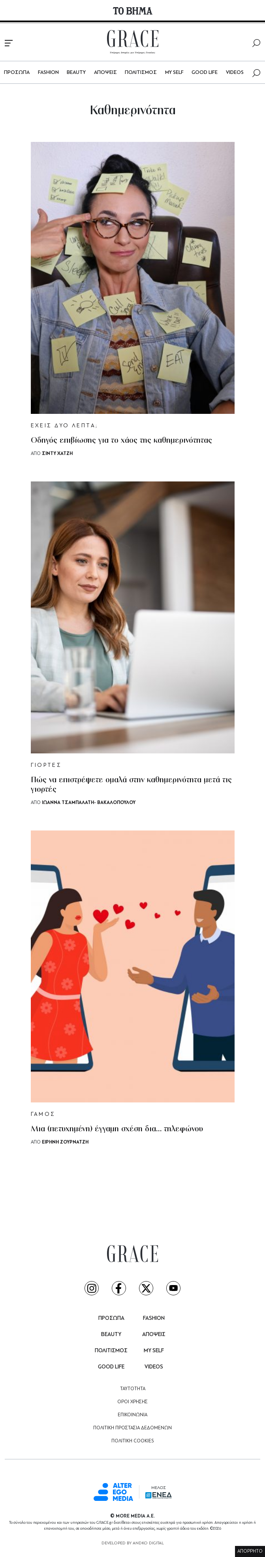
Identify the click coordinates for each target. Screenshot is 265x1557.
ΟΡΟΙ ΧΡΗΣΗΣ (132, 1402)
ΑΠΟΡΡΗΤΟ (250, 1551)
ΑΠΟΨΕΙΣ (105, 72)
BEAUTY (76, 72)
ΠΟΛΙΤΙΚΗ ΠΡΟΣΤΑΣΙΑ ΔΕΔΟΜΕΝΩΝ (132, 1428)
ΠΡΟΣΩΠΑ (17, 72)
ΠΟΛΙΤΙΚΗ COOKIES (132, 1441)
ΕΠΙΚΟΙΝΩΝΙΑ (132, 1415)
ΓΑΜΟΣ (43, 1114)
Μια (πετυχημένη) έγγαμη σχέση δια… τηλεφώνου (117, 1129)
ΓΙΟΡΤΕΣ (46, 765)
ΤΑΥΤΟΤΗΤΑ (132, 1389)
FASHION (48, 72)
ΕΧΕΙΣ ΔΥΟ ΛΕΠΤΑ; (64, 426)
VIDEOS (235, 72)
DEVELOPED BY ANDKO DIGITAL (132, 1543)
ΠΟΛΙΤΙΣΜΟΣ (141, 72)
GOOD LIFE (205, 72)
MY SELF (174, 72)
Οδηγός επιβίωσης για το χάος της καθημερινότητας (121, 441)
